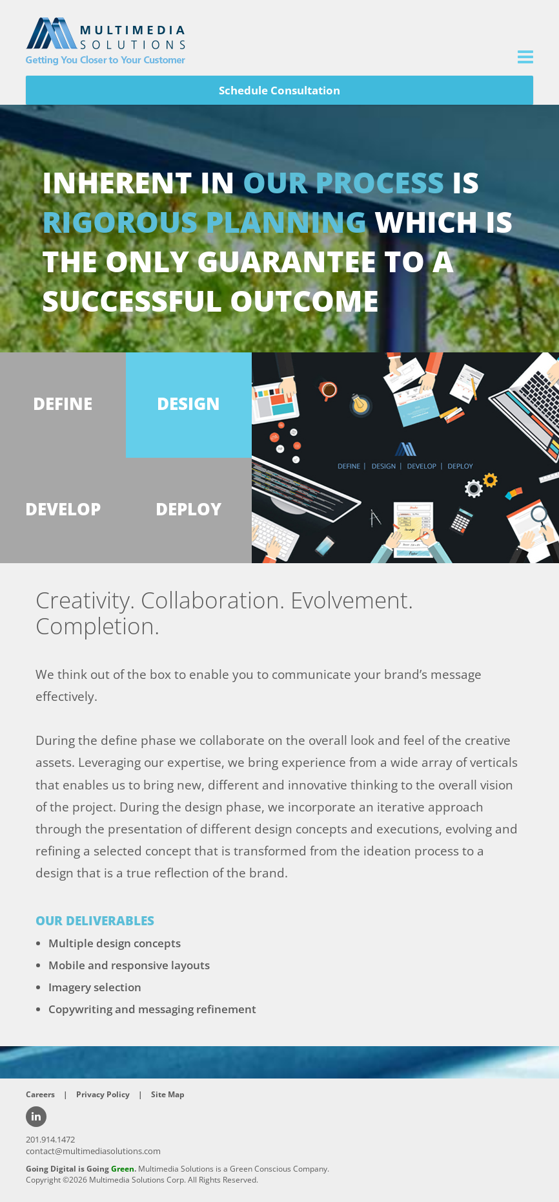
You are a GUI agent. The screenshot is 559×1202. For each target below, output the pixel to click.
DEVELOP (63, 509)
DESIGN (188, 403)
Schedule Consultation (279, 90)
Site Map (168, 1094)
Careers (40, 1094)
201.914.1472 (50, 1139)
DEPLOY (188, 509)
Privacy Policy (103, 1094)
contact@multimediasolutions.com (93, 1151)
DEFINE (62, 403)
